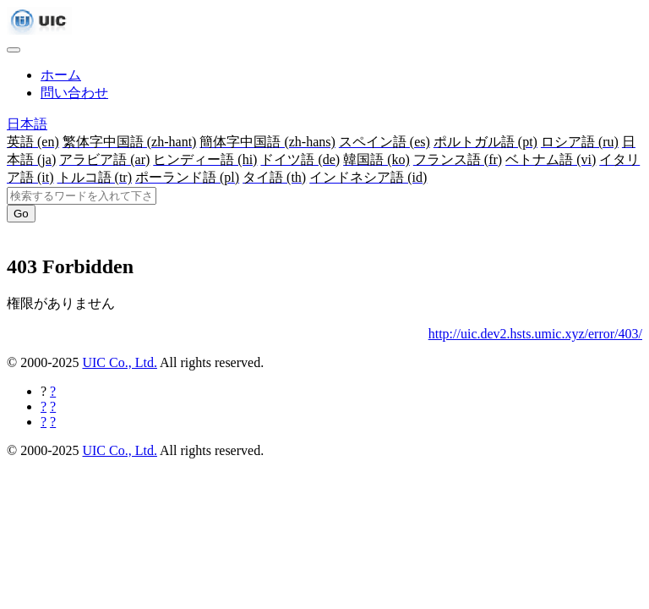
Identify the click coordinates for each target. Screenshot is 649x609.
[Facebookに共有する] (53, 391)
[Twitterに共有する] (53, 406)
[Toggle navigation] (13, 49)
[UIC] (39, 30)
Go (21, 213)
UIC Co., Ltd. (119, 362)
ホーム (61, 75)
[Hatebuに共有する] (53, 421)
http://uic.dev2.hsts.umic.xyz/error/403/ (535, 333)
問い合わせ (74, 92)
